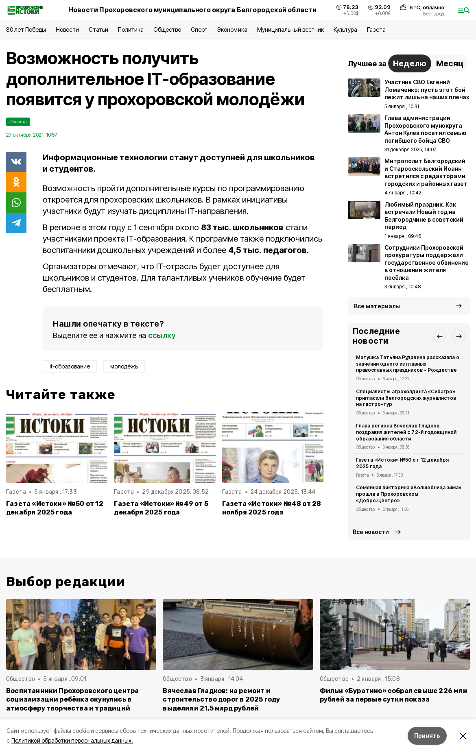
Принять (427, 735)
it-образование (70, 366)
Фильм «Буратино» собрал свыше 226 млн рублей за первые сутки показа (393, 695)
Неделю (409, 63)
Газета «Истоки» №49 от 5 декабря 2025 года (161, 508)
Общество (167, 29)
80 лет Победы (26, 29)
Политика (131, 29)
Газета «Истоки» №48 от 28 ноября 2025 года (271, 508)
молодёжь (124, 366)
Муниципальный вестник (290, 29)
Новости (67, 29)
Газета (376, 29)
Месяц (449, 63)
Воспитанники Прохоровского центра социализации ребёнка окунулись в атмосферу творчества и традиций (72, 699)
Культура (345, 29)
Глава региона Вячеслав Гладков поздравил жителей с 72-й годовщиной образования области (406, 432)
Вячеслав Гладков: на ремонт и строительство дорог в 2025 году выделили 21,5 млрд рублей (221, 699)
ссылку (162, 335)
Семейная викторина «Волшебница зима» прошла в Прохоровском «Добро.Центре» (408, 494)
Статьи (98, 29)
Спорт (199, 29)
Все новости (371, 531)
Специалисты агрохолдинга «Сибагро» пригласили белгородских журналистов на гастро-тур (406, 398)
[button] (439, 335)
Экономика (232, 29)
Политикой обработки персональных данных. (72, 740)
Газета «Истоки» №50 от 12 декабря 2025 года (54, 508)
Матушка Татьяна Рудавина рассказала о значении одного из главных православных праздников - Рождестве (407, 363)
